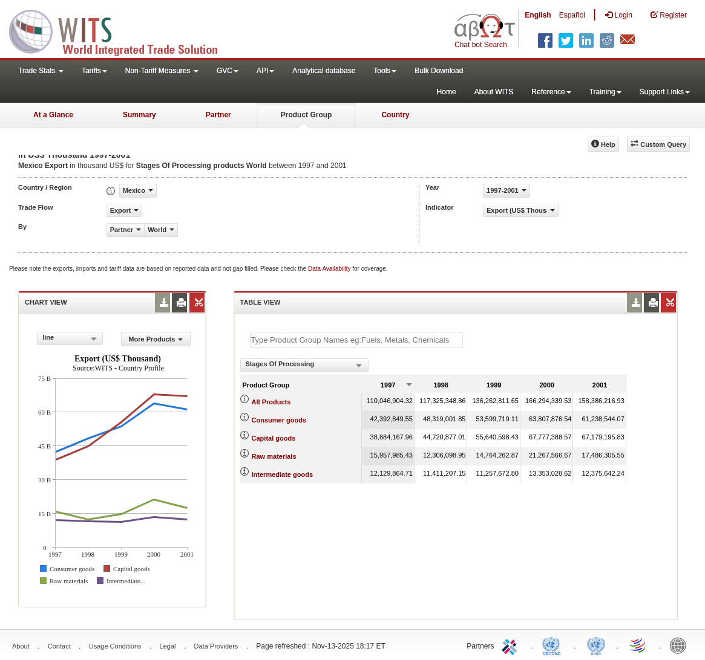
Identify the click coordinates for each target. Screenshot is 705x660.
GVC (227, 70)
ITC (511, 645)
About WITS (494, 92)
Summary (139, 115)
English (538, 15)
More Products (155, 339)
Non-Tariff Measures (161, 70)
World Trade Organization (638, 645)
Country (395, 115)
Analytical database (323, 70)
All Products (271, 402)
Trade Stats (41, 70)
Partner (218, 115)
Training (605, 92)
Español (572, 15)
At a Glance (53, 115)
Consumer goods (279, 420)
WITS (121, 30)
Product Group (306, 115)
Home (446, 92)
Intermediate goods (282, 474)
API (265, 70)
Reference (551, 92)
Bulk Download (439, 70)
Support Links (665, 92)
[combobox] (70, 338)
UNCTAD (554, 645)
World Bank (681, 645)
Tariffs (94, 70)
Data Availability (330, 268)
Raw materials (274, 456)
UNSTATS (596, 645)
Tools (384, 70)
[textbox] (356, 340)
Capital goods (274, 438)
